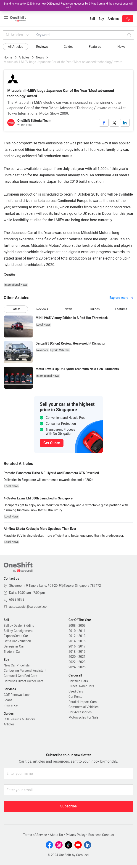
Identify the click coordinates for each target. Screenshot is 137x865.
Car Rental (75, 696)
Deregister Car (14, 646)
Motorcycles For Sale (83, 717)
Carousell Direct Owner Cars (23, 681)
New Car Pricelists (17, 665)
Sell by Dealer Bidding (19, 625)
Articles (24, 57)
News (121, 46)
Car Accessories (80, 712)
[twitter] (114, 123)
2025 (81, 667)
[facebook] (104, 123)
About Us (56, 835)
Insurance (11, 705)
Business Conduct (101, 835)
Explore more (121, 298)
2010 (72, 631)
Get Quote (51, 443)
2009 (81, 625)
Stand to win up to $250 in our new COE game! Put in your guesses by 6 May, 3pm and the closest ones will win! (68, 5)
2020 (72, 656)
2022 (72, 662)
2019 (81, 651)
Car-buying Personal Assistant (25, 670)
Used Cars (75, 691)
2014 (72, 641)
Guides (68, 46)
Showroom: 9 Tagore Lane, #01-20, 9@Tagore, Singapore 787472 (55, 585)
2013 (81, 636)
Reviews (42, 46)
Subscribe (68, 806)
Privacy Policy (75, 835)
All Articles (17, 35)
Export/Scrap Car (16, 636)
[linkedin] (125, 123)
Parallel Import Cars (82, 702)
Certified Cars (78, 681)
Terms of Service (35, 835)
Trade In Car (12, 651)
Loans (8, 700)
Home (8, 57)
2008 (72, 625)
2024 (72, 667)
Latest (15, 309)
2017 (81, 646)
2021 (81, 656)
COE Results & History (19, 719)
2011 (81, 631)
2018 (72, 651)
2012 (72, 636)
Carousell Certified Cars (20, 676)
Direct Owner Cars (81, 686)
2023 (81, 662)
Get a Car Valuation (17, 641)
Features (95, 46)
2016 (72, 646)
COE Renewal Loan (17, 695)
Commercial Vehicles (83, 707)
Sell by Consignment (18, 631)
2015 (81, 641)
